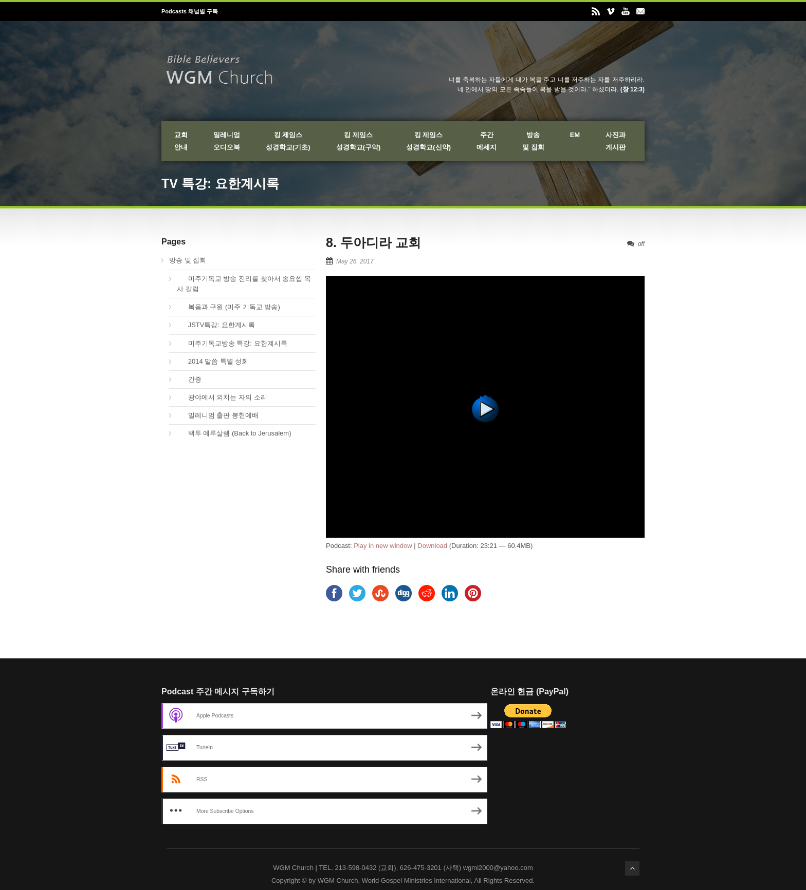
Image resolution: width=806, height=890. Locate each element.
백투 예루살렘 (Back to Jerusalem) (234, 433)
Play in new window (383, 546)
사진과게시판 (616, 141)
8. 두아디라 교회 (373, 242)
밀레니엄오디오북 (226, 141)
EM (575, 135)
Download (432, 546)
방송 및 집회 (187, 260)
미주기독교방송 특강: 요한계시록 (232, 343)
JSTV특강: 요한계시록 (216, 325)
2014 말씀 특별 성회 (212, 361)
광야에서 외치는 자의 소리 (222, 397)
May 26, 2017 (355, 261)
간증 (189, 379)
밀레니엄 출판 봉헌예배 (218, 415)
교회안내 (181, 141)
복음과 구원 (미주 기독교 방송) (228, 307)
